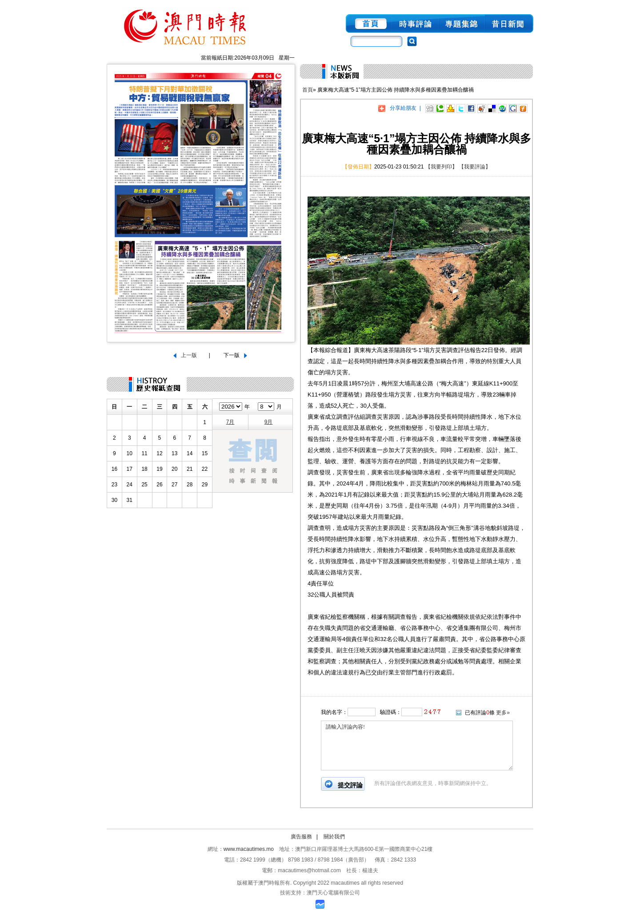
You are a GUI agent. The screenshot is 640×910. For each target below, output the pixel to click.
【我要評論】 (475, 167)
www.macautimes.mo (249, 849)
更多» (503, 713)
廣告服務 (301, 837)
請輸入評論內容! (417, 745)
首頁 (307, 90)
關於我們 (334, 837)
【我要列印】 (441, 167)
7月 (230, 422)
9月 (268, 422)
